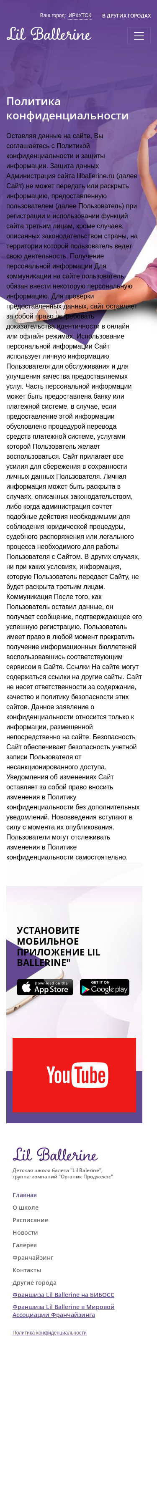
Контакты (27, 1270)
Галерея (25, 1245)
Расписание (30, 1220)
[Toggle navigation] (139, 36)
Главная (25, 1195)
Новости (25, 1232)
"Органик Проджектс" (86, 1176)
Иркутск (80, 15)
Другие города (35, 1283)
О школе (26, 1207)
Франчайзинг (33, 1257)
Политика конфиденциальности (50, 1333)
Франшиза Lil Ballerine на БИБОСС (63, 1295)
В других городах (126, 15)
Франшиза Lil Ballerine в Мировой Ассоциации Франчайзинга (64, 1311)
